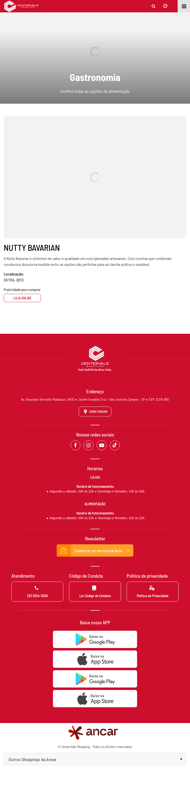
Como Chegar (94, 411)
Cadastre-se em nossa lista (95, 550)
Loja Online (22, 298)
